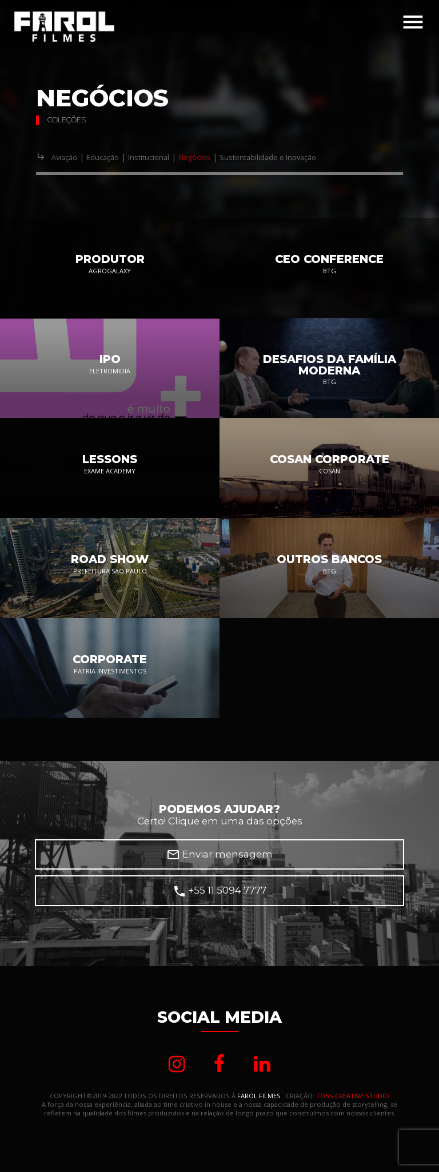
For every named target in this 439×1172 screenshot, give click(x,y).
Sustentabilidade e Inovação (268, 157)
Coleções (66, 119)
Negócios (194, 157)
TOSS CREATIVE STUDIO (352, 1096)
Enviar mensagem (219, 855)
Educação (102, 157)
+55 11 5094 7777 (219, 891)
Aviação (64, 157)
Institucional (148, 157)
